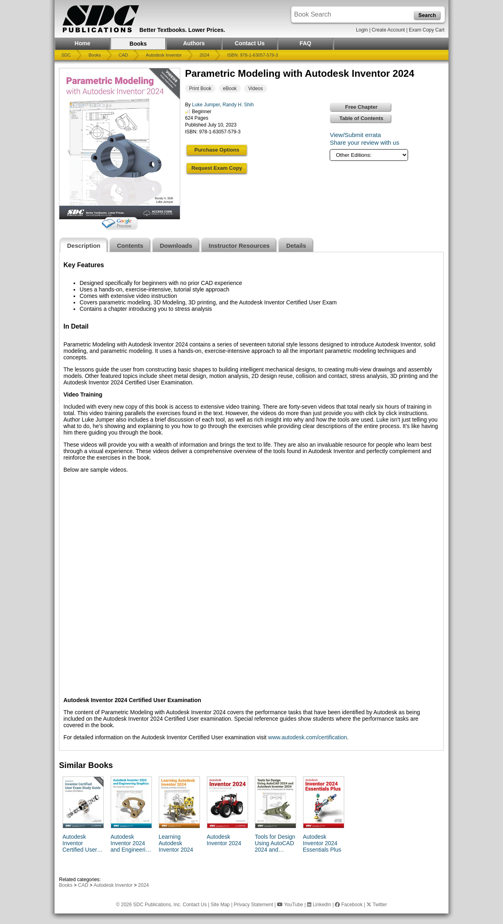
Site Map (219, 904)
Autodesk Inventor (164, 55)
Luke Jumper (206, 105)
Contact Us (250, 43)
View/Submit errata (355, 134)
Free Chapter (361, 107)
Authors (194, 43)
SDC (66, 55)
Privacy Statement (253, 904)
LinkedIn (319, 904)
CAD (123, 55)
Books (138, 43)
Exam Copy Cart (426, 30)
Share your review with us (364, 142)
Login (362, 30)
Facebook (348, 904)
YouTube (290, 904)
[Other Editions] (369, 155)
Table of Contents (361, 118)
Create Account (388, 30)
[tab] (84, 244)
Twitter (376, 904)
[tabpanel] (251, 501)
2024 (204, 55)
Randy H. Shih (238, 105)
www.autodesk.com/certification (307, 737)
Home (82, 43)
